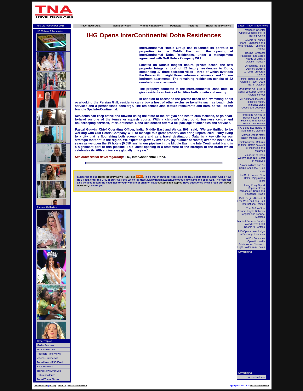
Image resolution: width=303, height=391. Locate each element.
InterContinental (144, 157)
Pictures (193, 25)
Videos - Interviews (47, 358)
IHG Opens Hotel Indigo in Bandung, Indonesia (251, 233)
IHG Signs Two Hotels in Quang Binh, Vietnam (251, 129)
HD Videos (43, 31)
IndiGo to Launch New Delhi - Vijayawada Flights (252, 178)
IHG (127, 157)
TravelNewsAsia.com (77, 386)
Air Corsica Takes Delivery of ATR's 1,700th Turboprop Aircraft (254, 70)
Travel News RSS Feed (50, 362)
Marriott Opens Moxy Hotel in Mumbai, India (252, 136)
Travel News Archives (49, 370)
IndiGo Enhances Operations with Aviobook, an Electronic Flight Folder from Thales (251, 242)
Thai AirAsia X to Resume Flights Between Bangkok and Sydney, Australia (251, 212)
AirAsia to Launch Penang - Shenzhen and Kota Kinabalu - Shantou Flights (251, 44)
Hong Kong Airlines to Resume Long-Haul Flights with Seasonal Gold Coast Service (253, 119)
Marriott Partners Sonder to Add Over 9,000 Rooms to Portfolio (251, 224)
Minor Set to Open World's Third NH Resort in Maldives (251, 158)
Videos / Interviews (151, 25)
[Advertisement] (173, 11)
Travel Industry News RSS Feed (116, 176)
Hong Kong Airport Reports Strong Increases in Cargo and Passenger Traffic (252, 189)
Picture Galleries (47, 207)
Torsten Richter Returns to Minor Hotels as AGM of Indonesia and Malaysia (251, 146)
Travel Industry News (218, 25)
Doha (161, 157)
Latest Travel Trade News (253, 25)
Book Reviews (45, 366)
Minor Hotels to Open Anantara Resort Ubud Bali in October (252, 81)
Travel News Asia (90, 25)
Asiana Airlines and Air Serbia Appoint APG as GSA (252, 168)
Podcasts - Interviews (49, 353)
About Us (62, 386)
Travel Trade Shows (48, 379)
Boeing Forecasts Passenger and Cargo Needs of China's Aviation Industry (252, 57)
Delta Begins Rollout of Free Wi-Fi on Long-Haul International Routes (251, 201)
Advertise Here (256, 377)
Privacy (52, 386)
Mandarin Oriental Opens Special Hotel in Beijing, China (252, 32)
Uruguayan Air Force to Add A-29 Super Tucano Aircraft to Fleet (251, 91)
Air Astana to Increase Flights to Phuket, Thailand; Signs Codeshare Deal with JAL (252, 104)
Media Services (122, 25)
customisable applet (169, 182)
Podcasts (175, 25)
